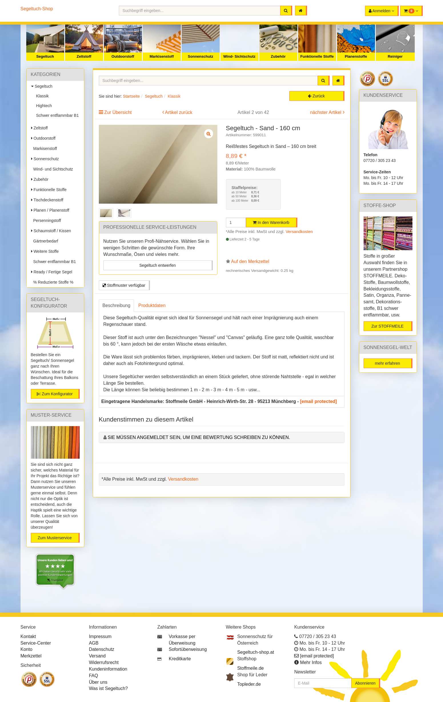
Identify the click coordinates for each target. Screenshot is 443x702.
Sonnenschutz (200, 56)
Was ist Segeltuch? (108, 688)
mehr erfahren (387, 363)
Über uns (98, 682)
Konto (27, 649)
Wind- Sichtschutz (239, 56)
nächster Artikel (326, 112)
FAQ (93, 675)
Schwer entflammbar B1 (56, 115)
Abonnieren (365, 683)
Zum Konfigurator (55, 394)
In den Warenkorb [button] (271, 222)
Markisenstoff (162, 56)
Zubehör (278, 56)
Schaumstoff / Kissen (51, 230)
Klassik (41, 96)
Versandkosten (299, 231)
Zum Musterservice (55, 537)
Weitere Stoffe (45, 251)
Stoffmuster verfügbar (124, 285)
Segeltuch (45, 56)
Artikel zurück (179, 112)
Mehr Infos (311, 662)
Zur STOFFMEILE (387, 326)
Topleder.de (249, 684)
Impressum (100, 636)
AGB (94, 643)
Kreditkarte (180, 658)
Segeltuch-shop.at (255, 652)
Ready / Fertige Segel (51, 272)
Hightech (43, 105)
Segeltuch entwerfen (157, 265)
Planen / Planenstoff (50, 210)
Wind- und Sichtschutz (52, 169)
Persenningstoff (46, 220)
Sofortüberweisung (188, 649)
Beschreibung (117, 305)
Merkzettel (31, 655)
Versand (97, 655)
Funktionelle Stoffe (317, 56)
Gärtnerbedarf (44, 241)
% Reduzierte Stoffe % (52, 282)
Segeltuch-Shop (37, 8)
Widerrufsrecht (104, 662)
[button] (411, 11)
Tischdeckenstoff (47, 200)
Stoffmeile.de (250, 668)
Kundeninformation (108, 669)
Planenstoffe (356, 56)
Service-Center (36, 643)
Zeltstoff (84, 56)
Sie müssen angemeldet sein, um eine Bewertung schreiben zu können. (199, 437)
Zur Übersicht (118, 112)
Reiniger (395, 56)
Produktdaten (151, 305)
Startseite (131, 96)
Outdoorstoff (122, 56)
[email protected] (318, 401)
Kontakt (28, 636)
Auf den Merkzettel (250, 261)
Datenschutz (101, 649)
